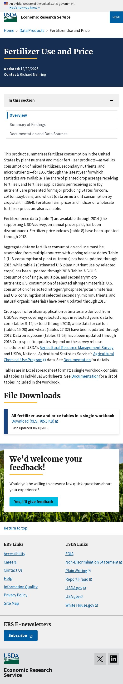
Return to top (15, 528)
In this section (22, 100)
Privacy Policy (15, 595)
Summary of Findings (28, 124)
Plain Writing (76, 570)
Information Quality (21, 586)
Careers (10, 562)
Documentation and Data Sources (38, 133)
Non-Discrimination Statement (91, 562)
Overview (18, 115)
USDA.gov (73, 587)
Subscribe (18, 635)
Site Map (11, 603)
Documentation (77, 359)
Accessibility (14, 553)
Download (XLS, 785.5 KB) (32, 421)
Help (8, 578)
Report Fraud (77, 579)
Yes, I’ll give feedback (33, 501)
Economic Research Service (45, 17)
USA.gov (72, 596)
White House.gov (79, 605)
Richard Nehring (33, 74)
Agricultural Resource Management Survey (76, 347)
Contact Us (13, 570)
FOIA (69, 553)
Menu (116, 17)
